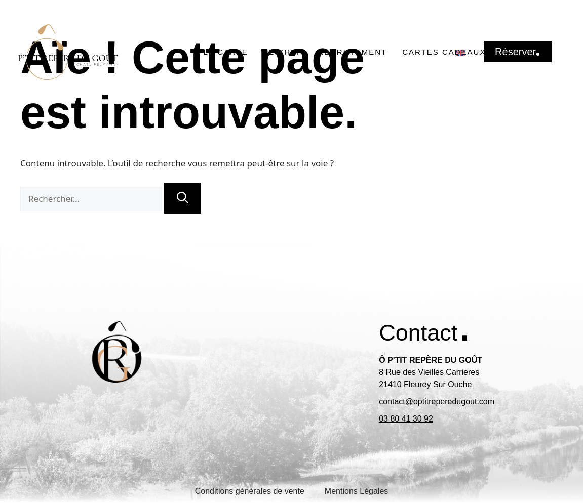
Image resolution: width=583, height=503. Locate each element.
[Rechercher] (182, 198)
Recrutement (352, 52)
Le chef (282, 52)
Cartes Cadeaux (444, 52)
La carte (226, 52)
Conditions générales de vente (249, 491)
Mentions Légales (356, 491)
